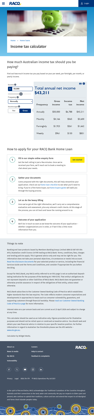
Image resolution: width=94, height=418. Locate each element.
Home (13, 40)
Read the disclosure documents (20, 262)
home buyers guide (58, 188)
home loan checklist (49, 185)
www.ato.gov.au (13, 330)
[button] (3, 3)
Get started (77, 160)
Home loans (25, 40)
